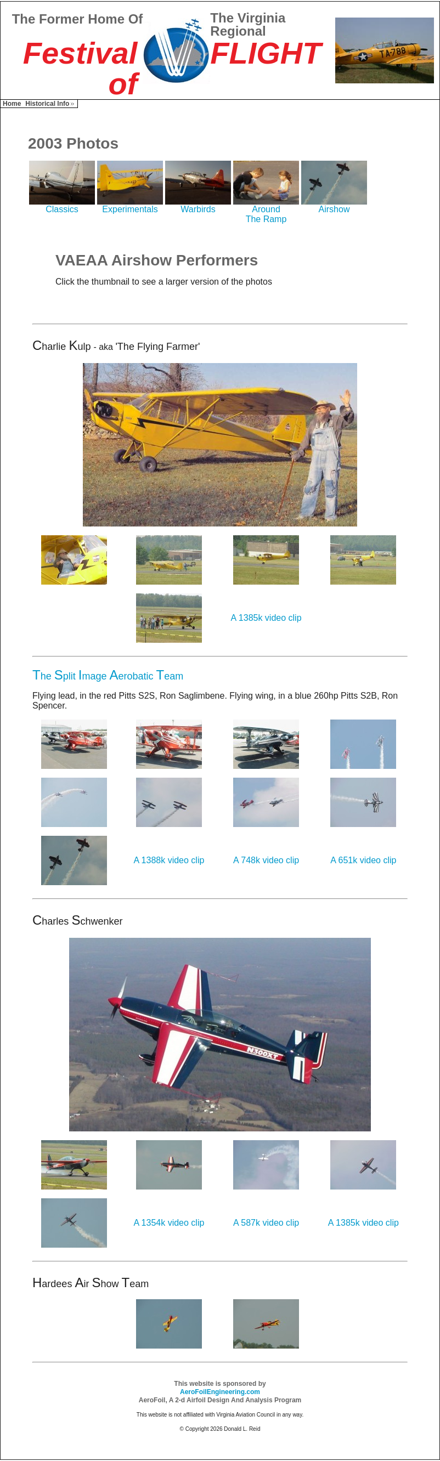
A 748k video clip (266, 860)
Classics (62, 205)
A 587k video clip (266, 1222)
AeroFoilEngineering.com (220, 1392)
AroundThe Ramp (266, 210)
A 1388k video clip (168, 860)
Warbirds (198, 205)
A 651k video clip (363, 860)
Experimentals (130, 205)
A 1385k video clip (266, 617)
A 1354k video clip (168, 1222)
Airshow (334, 205)
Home (12, 103)
